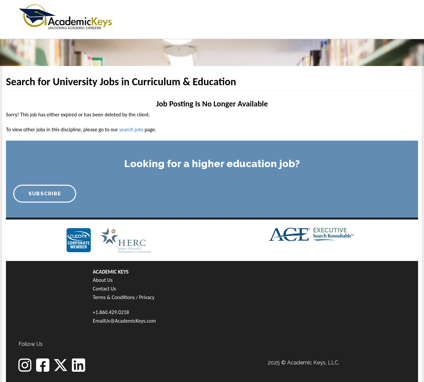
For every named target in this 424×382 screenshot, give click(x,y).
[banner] (65, 16)
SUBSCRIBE (44, 194)
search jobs (131, 129)
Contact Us (104, 289)
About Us (103, 280)
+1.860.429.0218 (111, 312)
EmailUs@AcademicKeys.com (124, 321)
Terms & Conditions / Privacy (123, 297)
